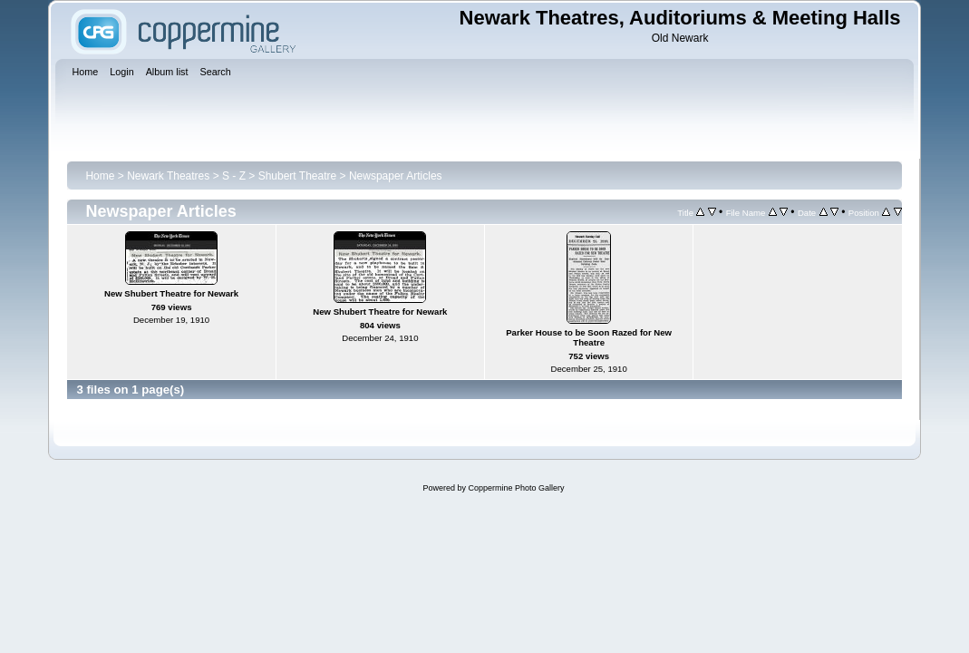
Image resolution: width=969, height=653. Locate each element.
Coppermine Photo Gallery (516, 487)
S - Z (234, 176)
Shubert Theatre (297, 176)
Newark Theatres (168, 176)
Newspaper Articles (395, 176)
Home (99, 176)
